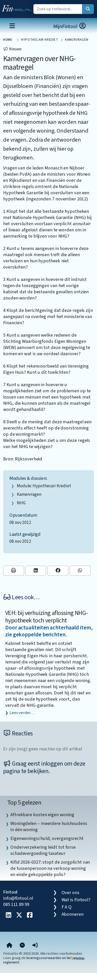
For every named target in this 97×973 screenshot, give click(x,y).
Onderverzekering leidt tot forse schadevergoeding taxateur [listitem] (43, 850)
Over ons (70, 892)
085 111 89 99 (16, 904)
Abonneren (73, 914)
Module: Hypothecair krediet (44, 486)
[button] (35, 945)
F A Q (67, 907)
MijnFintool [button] (69, 26)
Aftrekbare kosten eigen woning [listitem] (42, 814)
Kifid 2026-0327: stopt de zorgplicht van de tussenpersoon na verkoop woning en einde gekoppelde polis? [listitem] (50, 868)
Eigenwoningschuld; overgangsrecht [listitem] (47, 838)
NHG (21, 503)
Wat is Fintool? (76, 899)
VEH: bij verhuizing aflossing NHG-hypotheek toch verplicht (46, 617)
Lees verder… (22, 713)
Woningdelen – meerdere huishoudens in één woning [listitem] (48, 826)
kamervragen (29, 494)
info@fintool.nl (18, 898)
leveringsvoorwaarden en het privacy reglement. (43, 960)
